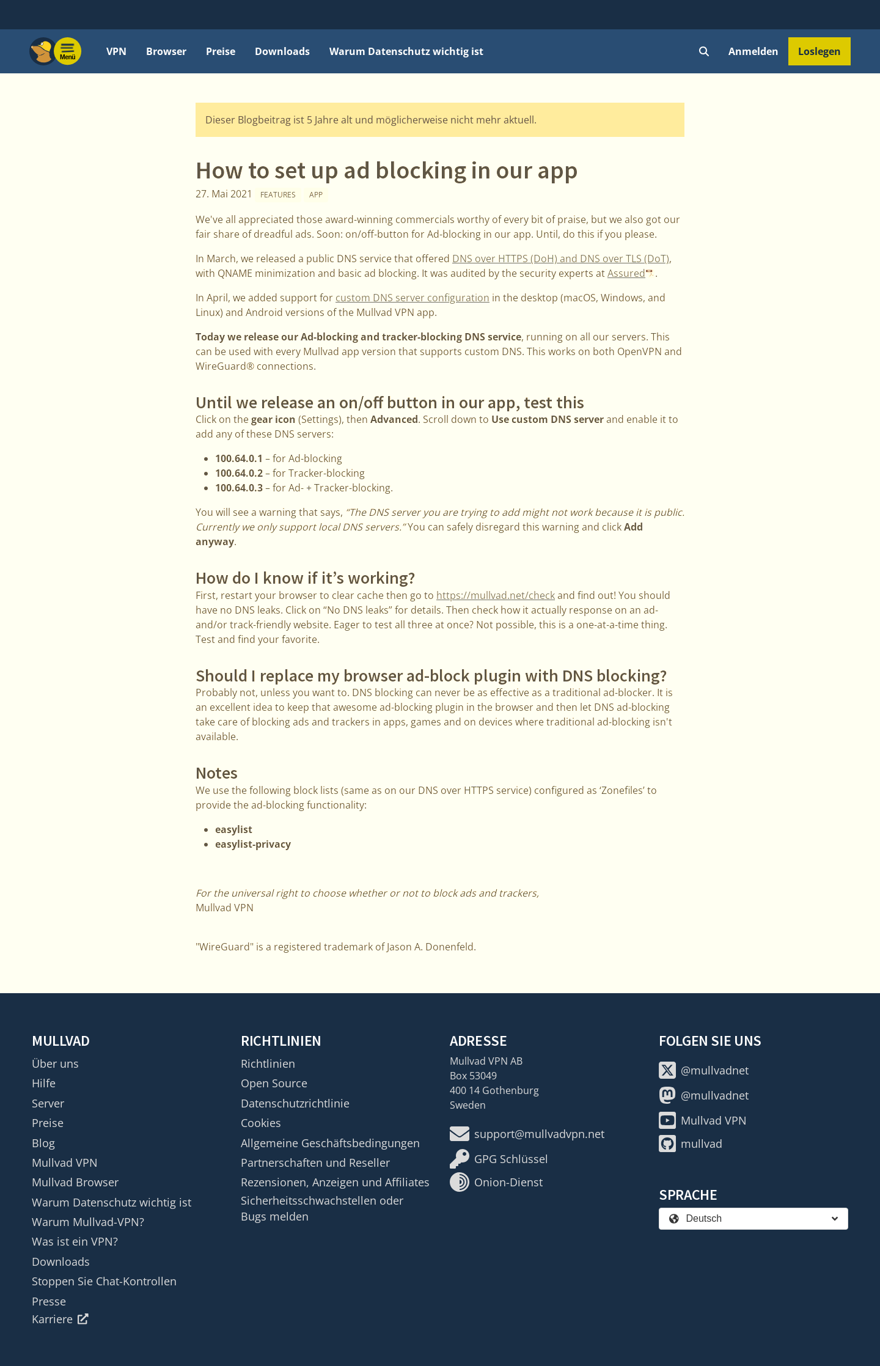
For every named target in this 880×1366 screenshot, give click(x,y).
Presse (49, 1301)
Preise (220, 51)
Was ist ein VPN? (75, 1241)
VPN (116, 51)
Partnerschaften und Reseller (315, 1162)
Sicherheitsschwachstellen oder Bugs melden (322, 1208)
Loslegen (819, 51)
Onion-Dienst (496, 1182)
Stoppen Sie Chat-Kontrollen (104, 1281)
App (316, 194)
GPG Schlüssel (499, 1159)
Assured (626, 273)
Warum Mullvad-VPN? (88, 1221)
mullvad (690, 1143)
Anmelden (753, 51)
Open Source (274, 1083)
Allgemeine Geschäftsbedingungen (330, 1143)
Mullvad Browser (75, 1182)
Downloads (282, 51)
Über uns (55, 1063)
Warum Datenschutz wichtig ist (406, 51)
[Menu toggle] (68, 51)
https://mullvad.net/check (495, 595)
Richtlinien (268, 1063)
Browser (166, 51)
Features (278, 194)
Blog (43, 1143)
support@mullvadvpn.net (527, 1134)
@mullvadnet (704, 1070)
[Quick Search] (704, 51)
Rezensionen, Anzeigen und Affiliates (335, 1182)
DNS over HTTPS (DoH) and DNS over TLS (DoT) (560, 258)
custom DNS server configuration (413, 297)
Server (48, 1103)
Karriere (60, 1319)
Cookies (261, 1122)
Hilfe (44, 1083)
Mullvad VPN (65, 1162)
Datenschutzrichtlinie (295, 1103)
